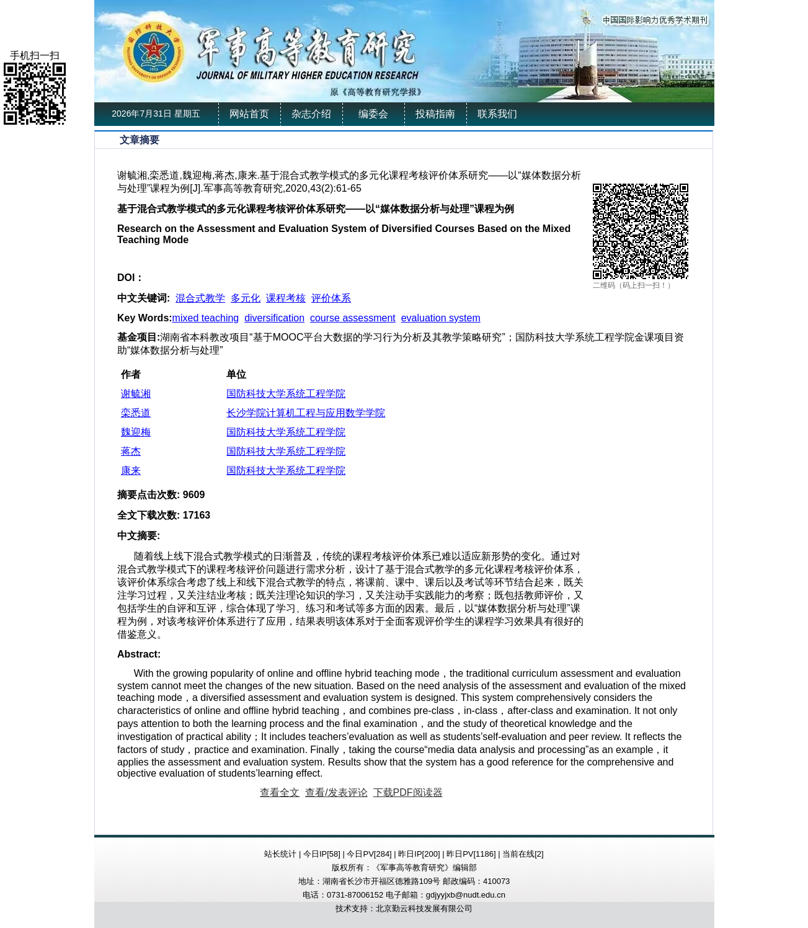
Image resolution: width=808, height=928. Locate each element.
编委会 (373, 114)
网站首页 (249, 114)
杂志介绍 (311, 114)
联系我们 (497, 114)
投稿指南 (435, 114)
